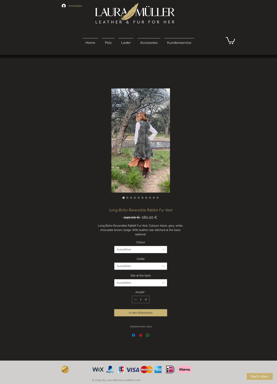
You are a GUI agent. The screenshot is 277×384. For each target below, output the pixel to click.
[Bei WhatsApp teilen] (148, 335)
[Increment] (146, 299)
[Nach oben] (259, 376)
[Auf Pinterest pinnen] (140, 335)
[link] (230, 40)
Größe (141, 259)
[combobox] (140, 249)
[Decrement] (135, 299)
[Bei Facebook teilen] (133, 335)
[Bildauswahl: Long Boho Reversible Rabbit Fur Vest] (124, 198)
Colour (140, 242)
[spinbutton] (140, 299)
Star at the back (140, 275)
